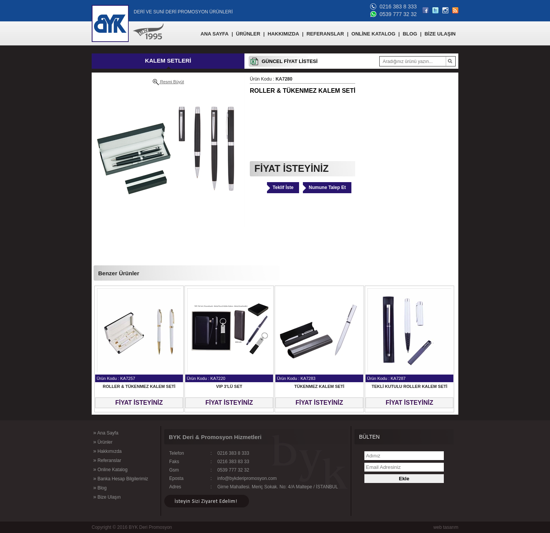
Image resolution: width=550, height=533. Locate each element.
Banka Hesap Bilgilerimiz (120, 478)
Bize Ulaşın (107, 497)
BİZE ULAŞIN (440, 34)
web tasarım (446, 527)
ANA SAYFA (214, 34)
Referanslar (107, 460)
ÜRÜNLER (248, 34)
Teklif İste (283, 187)
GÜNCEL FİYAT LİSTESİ (289, 61)
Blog (100, 488)
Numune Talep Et (327, 187)
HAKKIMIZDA (283, 34)
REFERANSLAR (325, 34)
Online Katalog (110, 469)
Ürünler (102, 442)
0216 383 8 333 (398, 6)
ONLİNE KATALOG (373, 34)
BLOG (410, 34)
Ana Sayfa (105, 433)
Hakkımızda (107, 451)
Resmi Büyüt (168, 82)
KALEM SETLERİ (168, 60)
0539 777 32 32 (398, 14)
